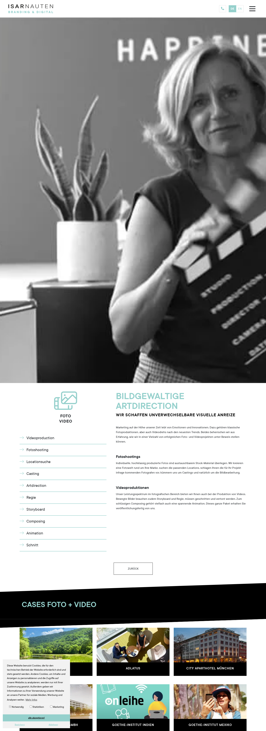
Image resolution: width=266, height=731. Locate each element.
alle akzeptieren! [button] (36, 717)
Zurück (133, 568)
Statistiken (37, 706)
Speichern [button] (20, 724)
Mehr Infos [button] (31, 699)
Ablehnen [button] (53, 724)
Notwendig (16, 706)
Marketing (57, 706)
